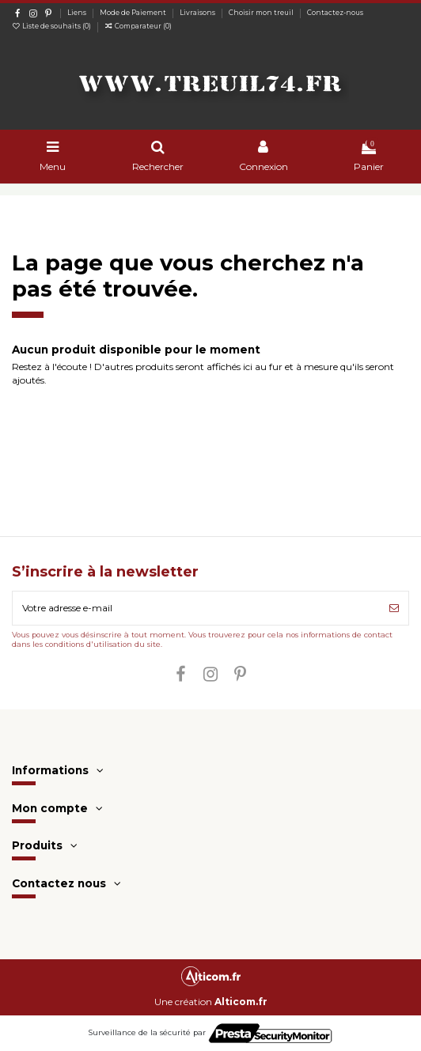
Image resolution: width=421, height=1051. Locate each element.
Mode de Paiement (134, 13)
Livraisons (198, 13)
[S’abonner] (394, 608)
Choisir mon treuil (262, 13)
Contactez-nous (335, 13)
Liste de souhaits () (52, 26)
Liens (77, 13)
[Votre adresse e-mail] (196, 608)
